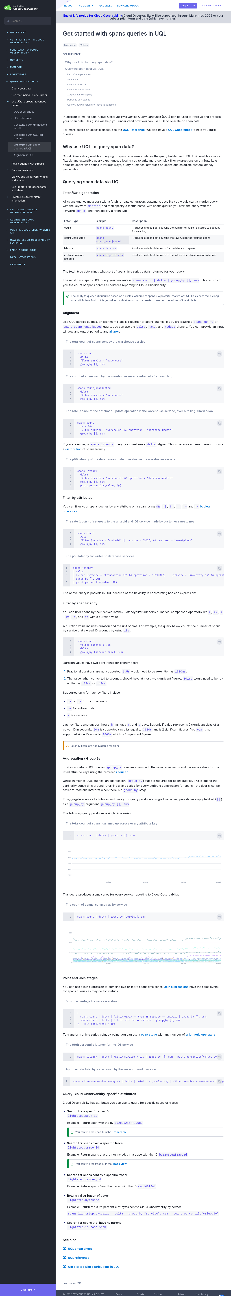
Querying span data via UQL (94, 181)
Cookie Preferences (160, 1290)
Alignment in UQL (24, 155)
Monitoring (70, 45)
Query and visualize (24, 81)
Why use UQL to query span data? (100, 146)
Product (68, 5)
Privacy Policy (182, 1290)
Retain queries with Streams (28, 163)
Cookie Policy (140, 1290)
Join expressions (176, 982)
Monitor (16, 67)
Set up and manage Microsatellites (23, 211)
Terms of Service (120, 1290)
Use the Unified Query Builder (29, 95)
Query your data (21, 88)
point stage (149, 1030)
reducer (122, 768)
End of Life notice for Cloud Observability (92, 15)
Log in (185, 5)
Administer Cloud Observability (22, 221)
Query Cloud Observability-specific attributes (101, 1089)
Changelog (17, 264)
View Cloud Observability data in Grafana (30, 178)
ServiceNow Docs (128, 5)
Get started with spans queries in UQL (27, 146)
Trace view (119, 1127)
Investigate (18, 74)
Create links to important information (26, 198)
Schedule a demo (211, 5)
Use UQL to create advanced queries (29, 103)
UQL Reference (134, 130)
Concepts (16, 60)
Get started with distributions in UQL (30, 126)
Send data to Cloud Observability (24, 51)
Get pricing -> (28, 1289)
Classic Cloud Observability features (30, 241)
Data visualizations (22, 170)
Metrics (84, 45)
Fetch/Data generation (82, 193)
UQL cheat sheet (24, 111)
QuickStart (18, 32)
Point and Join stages (82, 974)
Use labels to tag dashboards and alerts (29, 188)
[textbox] (27, 20)
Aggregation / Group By (83, 755)
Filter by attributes (79, 496)
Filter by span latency (82, 602)
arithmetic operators (200, 1030)
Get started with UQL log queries (28, 136)
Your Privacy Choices (209, 1290)
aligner (114, 330)
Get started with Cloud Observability (27, 41)
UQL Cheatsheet (180, 130)
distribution (73, 448)
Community (86, 5)
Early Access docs (23, 250)
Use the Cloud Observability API (30, 231)
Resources (105, 5)
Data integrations (23, 257)
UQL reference (23, 118)
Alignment (72, 312)
